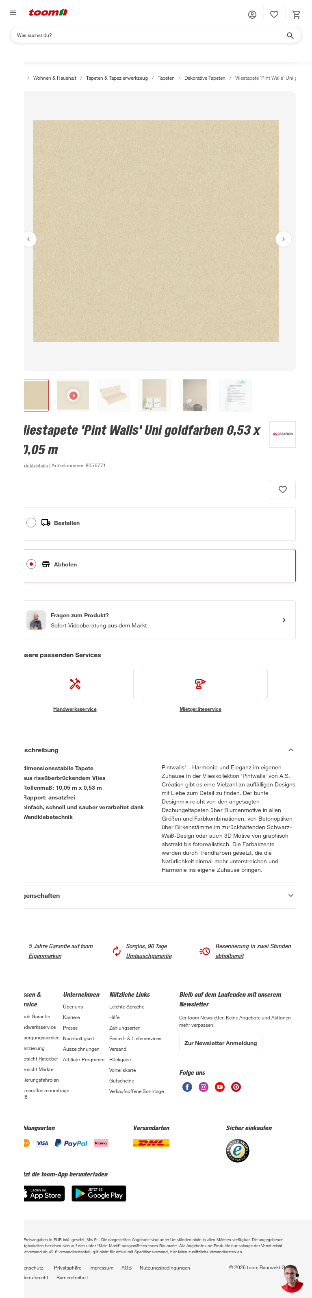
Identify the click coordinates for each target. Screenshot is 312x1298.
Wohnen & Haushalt (54, 77)
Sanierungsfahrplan (37, 1079)
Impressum (101, 1267)
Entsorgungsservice (37, 1037)
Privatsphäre (67, 1267)
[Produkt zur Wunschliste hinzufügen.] (283, 489)
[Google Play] (99, 1199)
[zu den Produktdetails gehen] (32, 465)
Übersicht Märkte (34, 1069)
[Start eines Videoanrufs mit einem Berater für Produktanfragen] (156, 620)
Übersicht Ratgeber (37, 1058)
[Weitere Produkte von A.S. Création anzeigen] (278, 445)
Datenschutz (29, 1267)
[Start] (20, 77)
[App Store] (40, 1199)
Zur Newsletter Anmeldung (220, 1042)
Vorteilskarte (122, 1070)
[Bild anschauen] (156, 231)
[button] (252, 14)
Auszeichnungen (81, 1048)
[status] (274, 14)
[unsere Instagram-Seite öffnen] (203, 1089)
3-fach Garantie (33, 1016)
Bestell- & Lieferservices (135, 1038)
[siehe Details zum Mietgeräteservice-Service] (200, 690)
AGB (126, 1267)
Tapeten (166, 77)
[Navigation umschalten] (12, 13)
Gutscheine (121, 1080)
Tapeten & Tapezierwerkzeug (116, 77)
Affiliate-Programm (83, 1059)
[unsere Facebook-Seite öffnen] (187, 1089)
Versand (117, 1048)
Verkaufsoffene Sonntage (136, 1091)
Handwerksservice (36, 1027)
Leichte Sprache (126, 1006)
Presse (70, 1027)
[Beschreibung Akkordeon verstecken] (156, 750)
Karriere (71, 1017)
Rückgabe (120, 1059)
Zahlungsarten (125, 1027)
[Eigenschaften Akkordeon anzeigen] (156, 895)
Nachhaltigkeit (78, 1038)
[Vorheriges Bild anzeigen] (28, 239)
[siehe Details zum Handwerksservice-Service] (75, 690)
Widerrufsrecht (32, 1277)
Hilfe (114, 1017)
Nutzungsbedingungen (165, 1267)
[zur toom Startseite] (48, 13)
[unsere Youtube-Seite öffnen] (220, 1089)
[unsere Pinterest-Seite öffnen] (236, 1089)
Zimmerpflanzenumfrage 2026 (39, 1093)
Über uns (73, 1006)
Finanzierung (30, 1048)
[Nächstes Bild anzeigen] (283, 239)
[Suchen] (150, 35)
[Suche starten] (289, 34)
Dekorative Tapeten (204, 77)
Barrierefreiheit (72, 1277)
